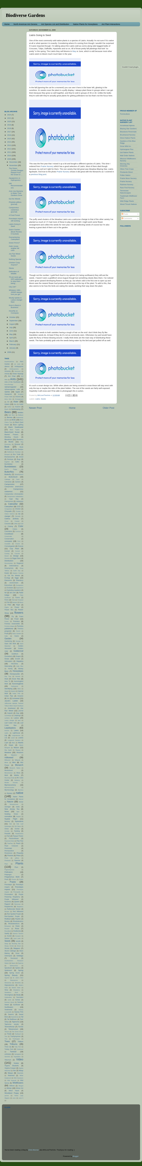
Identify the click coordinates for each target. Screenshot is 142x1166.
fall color (13, 593)
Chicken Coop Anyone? (14, 264)
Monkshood (9, 770)
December (13, 162)
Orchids (7, 831)
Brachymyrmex (10, 457)
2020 (9, 121)
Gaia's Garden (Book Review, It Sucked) (15, 232)
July (11, 327)
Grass (7, 659)
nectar (21, 802)
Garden (8, 638)
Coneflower (9, 534)
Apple (17, 392)
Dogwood (20, 563)
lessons (7, 730)
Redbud (8, 919)
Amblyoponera (14, 369)
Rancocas (17, 904)
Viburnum (8, 1060)
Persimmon (8, 853)
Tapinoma (15, 1022)
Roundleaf (8, 931)
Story (6, 990)
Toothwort (18, 1034)
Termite (20, 1027)
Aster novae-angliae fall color (14, 248)
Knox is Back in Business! (15, 306)
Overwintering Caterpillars (14, 238)
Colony (10, 526)
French (18, 631)
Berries (10, 417)
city (19, 514)
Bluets (11, 442)
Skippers (16, 948)
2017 (9, 132)
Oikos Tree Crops (127, 169)
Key (17, 713)
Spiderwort (8, 970)
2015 (9, 139)
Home (7, 24)
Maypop (17, 750)
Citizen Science (10, 514)
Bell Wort (12, 415)
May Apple (8, 750)
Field (13, 600)
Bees (8, 412)
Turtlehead (20, 1049)
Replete (18, 919)
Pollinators (9, 872)
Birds (14, 420)
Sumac (17, 1000)
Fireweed (20, 600)
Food (16, 619)
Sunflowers (9, 1007)
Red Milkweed (18, 911)
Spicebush (8, 968)
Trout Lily (8, 1047)
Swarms (11, 1014)
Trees (7, 1041)
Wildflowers (18, 1083)
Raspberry (20, 906)
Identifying (9, 689)
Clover (7, 521)
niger (17, 811)
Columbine (8, 531)
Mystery (10, 793)
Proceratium (9, 894)
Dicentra (7, 558)
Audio (21, 404)
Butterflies (9, 472)
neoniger (8, 807)
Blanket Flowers (11, 434)
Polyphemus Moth (12, 877)
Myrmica (20, 790)
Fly (13, 616)
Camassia (8, 482)
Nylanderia (19, 821)
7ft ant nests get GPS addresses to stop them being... (16, 280)
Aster (15, 401)
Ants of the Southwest (13, 382)
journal (21, 711)
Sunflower (16, 1005)
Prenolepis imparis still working (16, 220)
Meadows (20, 752)
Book (7, 447)
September (13, 321)
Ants (13, 379)
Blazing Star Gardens (128, 129)
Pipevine (17, 860)
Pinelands (8, 860)
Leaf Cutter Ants (11, 723)
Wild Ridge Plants (127, 201)
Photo (6, 858)
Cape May (14, 499)
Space (13, 963)
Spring (20, 970)
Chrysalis (8, 511)
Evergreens (19, 585)
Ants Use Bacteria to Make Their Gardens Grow (16, 193)
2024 (9, 115)
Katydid (10, 713)
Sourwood (14, 958)
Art (8, 402)
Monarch (19, 765)
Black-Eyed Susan (12, 432)
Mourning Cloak (9, 778)
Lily (6, 735)
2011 (9, 152)
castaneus (19, 501)
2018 (9, 128)
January (12, 348)
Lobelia (20, 738)
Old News (17, 826)
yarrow (7, 1095)
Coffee (16, 523)
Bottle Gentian (18, 449)
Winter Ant (19, 1088)
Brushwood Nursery (127, 135)
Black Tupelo (14, 429)
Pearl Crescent (11, 846)
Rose (17, 928)
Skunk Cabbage (10, 951)
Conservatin (8, 536)
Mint (14, 762)
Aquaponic (8, 394)
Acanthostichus (9, 361)
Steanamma (14, 980)
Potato (21, 879)
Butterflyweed (19, 474)
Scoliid (9, 936)
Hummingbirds (17, 684)
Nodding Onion (11, 814)
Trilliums (13, 1044)
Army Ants (8, 399)
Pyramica (8, 902)
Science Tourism (18, 933)
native (19, 792)
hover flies (16, 679)
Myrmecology (9, 790)
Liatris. (7, 733)
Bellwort (20, 415)
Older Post (108, 407)
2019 (9, 125)
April (11, 338)
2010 (9, 156)
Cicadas (18, 511)
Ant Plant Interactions (111, 24)
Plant (6, 864)
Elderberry (19, 580)
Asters (7, 404)
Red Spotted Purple (14, 914)
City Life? (12, 287)
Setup (6, 943)
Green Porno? (14, 243)
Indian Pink (16, 693)
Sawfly (7, 933)
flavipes (14, 602)
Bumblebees (10, 466)
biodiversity (19, 417)
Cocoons (8, 524)
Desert (7, 556)
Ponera (14, 879)
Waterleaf (11, 1075)
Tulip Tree (17, 1047)
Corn (18, 541)
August (12, 324)
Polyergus (8, 875)
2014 (9, 142)
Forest (7, 621)
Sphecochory (14, 965)
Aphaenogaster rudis (12, 389)
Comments (127, 218)
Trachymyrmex (15, 1036)
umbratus (8, 1054)
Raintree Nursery (126, 185)
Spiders (18, 968)
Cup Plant (14, 549)
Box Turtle (17, 454)
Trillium (20, 1042)
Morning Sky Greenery (125, 165)
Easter (7, 573)
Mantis (20, 743)
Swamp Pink (18, 1012)
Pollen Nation (125, 175)
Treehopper (16, 1039)
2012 (9, 149)
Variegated (17, 1054)
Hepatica (19, 661)
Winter (9, 1088)
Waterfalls (20, 1073)
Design (16, 556)
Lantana (7, 718)
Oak (10, 824)
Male (13, 742)
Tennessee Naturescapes (125, 192)
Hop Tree (8, 676)
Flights (7, 607)
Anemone (18, 371)
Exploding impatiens (14, 590)
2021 (9, 118)
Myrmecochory (10, 785)
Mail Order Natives (127, 156)
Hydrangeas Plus (126, 149)
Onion (7, 829)
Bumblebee (8, 464)
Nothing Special (15, 259)
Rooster (7, 928)
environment (14, 583)
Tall (22, 1017)
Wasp (21, 1070)
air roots (17, 364)
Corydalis (7, 543)
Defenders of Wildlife (14, 273)
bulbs (17, 462)
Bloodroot (8, 439)
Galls (6, 636)
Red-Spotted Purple (12, 916)
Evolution (10, 588)
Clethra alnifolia (12, 519)
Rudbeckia (17, 931)
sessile (18, 941)
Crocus (20, 546)
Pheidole (10, 855)
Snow (17, 953)
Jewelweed (11, 708)
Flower (16, 607)
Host (6, 679)
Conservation (9, 539)
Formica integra (9, 626)
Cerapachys (8, 509)
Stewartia (18, 982)
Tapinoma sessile (12, 1024)
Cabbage (7, 479)
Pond (6, 879)
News (7, 811)
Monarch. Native (15, 768)
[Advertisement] (15, 67)
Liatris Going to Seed (15, 225)
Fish (8, 602)
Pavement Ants (9, 841)
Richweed (8, 926)
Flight (18, 605)
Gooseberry (9, 656)
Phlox (18, 855)
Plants (19, 863)
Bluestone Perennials (128, 132)
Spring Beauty (11, 975)
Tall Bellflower (12, 1019)
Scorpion (18, 936)
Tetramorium (13, 1029)
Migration (14, 755)
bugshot (7, 462)
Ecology (7, 578)
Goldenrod (18, 651)
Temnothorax (10, 1027)
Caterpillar (13, 504)
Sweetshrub (14, 1017)
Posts (125, 214)
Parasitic (8, 833)
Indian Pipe (9, 696)
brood (21, 457)
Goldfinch (14, 654)
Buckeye (10, 459)
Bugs (19, 459)
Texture (7, 1031)
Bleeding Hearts (11, 437)
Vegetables (17, 1056)
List (6, 738)
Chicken (18, 509)
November (13, 165)
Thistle (9, 1034)
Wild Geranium (18, 1078)
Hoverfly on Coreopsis (14, 312)
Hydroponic (14, 686)
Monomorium (9, 773)
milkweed (9, 757)
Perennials (8, 848)
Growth (17, 659)
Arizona (18, 397)
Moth (6, 775)
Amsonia (8, 371)
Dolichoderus (13, 566)
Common (18, 531)
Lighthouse (16, 733)
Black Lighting (18, 425)
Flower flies (9, 610)
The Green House (17, 1031)
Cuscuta (17, 553)
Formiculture (125, 114)
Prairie (13, 882)
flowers (18, 612)
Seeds (43, 399)
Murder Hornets (11, 782)
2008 (9, 352)
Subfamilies (8, 997)
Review (7, 921)
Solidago (19, 956)
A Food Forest (14, 215)
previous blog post (38, 174)
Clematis (17, 516)
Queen (16, 902)
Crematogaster (10, 546)
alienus (7, 366)
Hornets (17, 676)
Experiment (19, 588)
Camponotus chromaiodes (14, 494)
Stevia (11, 268)
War (14, 1070)
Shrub (19, 946)
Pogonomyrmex (9, 869)
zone (14, 1098)
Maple (11, 745)
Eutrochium (8, 585)
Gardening (8, 641)
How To (7, 681)
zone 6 (21, 1098)
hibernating (8, 666)
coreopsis (8, 541)
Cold (21, 523)
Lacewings (8, 715)
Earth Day (16, 570)
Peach (18, 843)
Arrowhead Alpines (127, 125)
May (74, 51)
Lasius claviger (9, 720)
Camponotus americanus (14, 487)
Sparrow (20, 963)
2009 (9, 159)
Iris (8, 698)
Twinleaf (13, 1052)
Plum (16, 867)
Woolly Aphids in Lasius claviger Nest (15, 300)
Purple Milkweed (11, 899)
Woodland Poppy (12, 1093)
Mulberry (17, 780)
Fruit (6, 633)
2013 (9, 145)
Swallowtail (8, 1010)
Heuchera (14, 664)
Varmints (7, 1056)
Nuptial (18, 816)
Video (19, 1059)
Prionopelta (16, 892)
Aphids (7, 392)
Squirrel (7, 978)
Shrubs (7, 948)
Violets (16, 1063)
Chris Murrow (33, 1150)
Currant (7, 551)
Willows (12, 1086)
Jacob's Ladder (11, 701)
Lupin (6, 743)
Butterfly (8, 474)
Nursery (7, 821)
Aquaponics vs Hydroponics (15, 179)
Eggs (17, 578)
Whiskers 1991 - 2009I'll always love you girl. (15, 292)
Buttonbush (13, 477)
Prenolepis (8, 884)
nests (18, 807)
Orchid (17, 829)
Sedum (7, 938)
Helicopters (8, 661)
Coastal (17, 521)
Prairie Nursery (46, 166)
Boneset (17, 444)
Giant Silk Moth (10, 644)
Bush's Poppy (11, 469)
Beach (7, 409)
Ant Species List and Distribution (55, 24)
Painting (17, 831)
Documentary (9, 563)
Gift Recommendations (16, 186)
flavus (21, 602)
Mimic (6, 762)
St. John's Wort (18, 978)
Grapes (18, 656)
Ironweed (15, 698)
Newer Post (35, 407)
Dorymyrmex (9, 568)
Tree (6, 1039)
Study (18, 995)
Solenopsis (8, 956)
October (12, 317)
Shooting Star (16, 943)
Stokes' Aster (16, 987)
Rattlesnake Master (14, 909)
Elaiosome (8, 580)
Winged (20, 1086)
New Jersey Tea (12, 809)
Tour (6, 1036)
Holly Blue (19, 666)
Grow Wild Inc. (125, 146)
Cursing (7, 553)
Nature (10, 801)
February (13, 344)
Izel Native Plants (126, 152)
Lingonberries (16, 735)
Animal (7, 374)
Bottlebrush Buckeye (14, 452)
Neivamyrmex (14, 804)
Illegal (6, 691)
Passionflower (14, 838)
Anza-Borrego (9, 384)
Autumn (17, 407)
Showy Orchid (9, 946)
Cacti (17, 479)
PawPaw (10, 843)
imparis (13, 691)
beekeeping (15, 409)
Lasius (16, 718)
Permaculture (9, 851)
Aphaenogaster (10, 387)
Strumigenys (9, 995)
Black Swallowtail (15, 427)
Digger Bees (16, 558)
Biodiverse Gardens (25, 15)
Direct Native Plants (127, 138)
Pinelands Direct (126, 172)
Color (20, 526)
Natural (21, 799)
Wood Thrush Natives (128, 204)
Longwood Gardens (14, 740)
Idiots (19, 688)
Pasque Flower (18, 836)
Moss (18, 773)
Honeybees (18, 671)
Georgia (18, 641)
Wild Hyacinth (11, 1080)
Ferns (7, 600)
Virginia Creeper (10, 1068)
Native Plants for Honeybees (85, 24)
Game (16, 636)
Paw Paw (20, 841)
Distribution (9, 561)
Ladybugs (17, 715)
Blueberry (20, 439)
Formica (16, 621)
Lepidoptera (10, 728)
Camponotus (9, 484)
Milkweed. (8, 760)
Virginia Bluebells (12, 1066)
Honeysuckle (15, 674)
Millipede (17, 760)
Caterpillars (9, 506)
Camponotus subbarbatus (15, 496)
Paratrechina (19, 833)
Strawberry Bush (11, 992)
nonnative (8, 816)
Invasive (20, 696)
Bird (8, 420)
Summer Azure (9, 1002)
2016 (9, 135)
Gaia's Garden (16, 633)
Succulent (19, 997)
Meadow (8, 752)
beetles (20, 412)
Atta (15, 404)
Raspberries (9, 906)
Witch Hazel (14, 1091)
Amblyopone (19, 366)
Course (17, 543)
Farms (17, 597)
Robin (18, 926)
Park (8, 836)
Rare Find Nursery (127, 188)
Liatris (37, 399)
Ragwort (7, 904)
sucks (9, 1000)
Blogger (76, 1156)
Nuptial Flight (11, 819)
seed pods (17, 938)
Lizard (13, 738)
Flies (9, 605)
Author (9, 407)
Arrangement (19, 399)
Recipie (7, 911)
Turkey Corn (9, 1049)
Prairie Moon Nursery (128, 178)
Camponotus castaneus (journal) (14, 210)
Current (17, 551)
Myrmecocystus (9, 787)
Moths (16, 775)
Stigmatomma (9, 985)
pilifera (17, 858)
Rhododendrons (13, 924)
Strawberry (16, 990)
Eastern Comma (18, 573)
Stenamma (8, 982)
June (11, 331)
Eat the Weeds (14, 199)
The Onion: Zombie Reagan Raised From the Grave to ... (16, 171)
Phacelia (20, 853)
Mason (16, 748)
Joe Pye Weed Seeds (14, 255)
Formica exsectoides (12, 624)
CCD (18, 506)
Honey (10, 669)
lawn (19, 720)
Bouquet (7, 454)
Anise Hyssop (17, 374)
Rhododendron (18, 921)
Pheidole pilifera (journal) (15, 203)
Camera (18, 482)
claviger (8, 516)
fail (6, 593)
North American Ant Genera (25, 24)
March (12, 341)
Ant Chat (11, 376)
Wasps (10, 1073)
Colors (15, 529)
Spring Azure (14, 973)
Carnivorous (9, 501)
